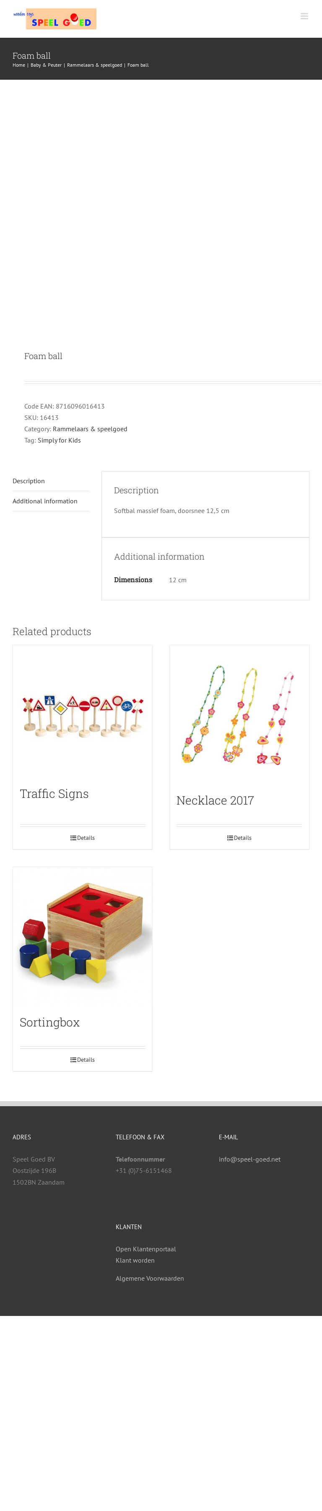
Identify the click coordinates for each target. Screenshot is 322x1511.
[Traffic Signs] (82, 711)
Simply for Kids (59, 440)
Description (29, 481)
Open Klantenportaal (146, 1249)
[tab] (51, 481)
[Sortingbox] (82, 936)
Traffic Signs (54, 793)
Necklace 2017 (215, 800)
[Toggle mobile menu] (305, 16)
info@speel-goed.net (249, 1159)
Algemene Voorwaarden (150, 1278)
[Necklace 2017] (239, 714)
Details (86, 837)
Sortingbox (50, 1022)
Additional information (45, 501)
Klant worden (135, 1260)
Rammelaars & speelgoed (90, 429)
